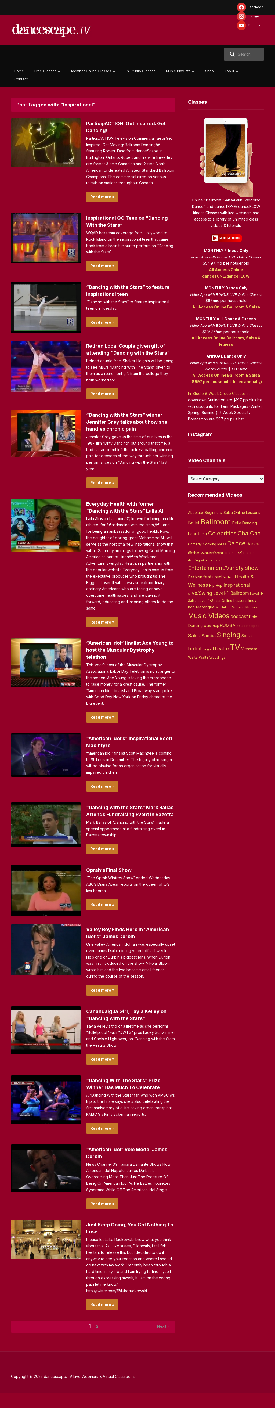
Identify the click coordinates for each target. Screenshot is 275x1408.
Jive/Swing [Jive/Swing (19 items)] (200, 593)
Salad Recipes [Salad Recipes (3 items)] (248, 626)
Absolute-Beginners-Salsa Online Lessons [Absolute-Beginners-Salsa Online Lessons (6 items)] (224, 512)
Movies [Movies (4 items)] (251, 607)
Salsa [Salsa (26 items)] (194, 635)
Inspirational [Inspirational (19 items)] (236, 585)
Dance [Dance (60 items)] (236, 543)
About (229, 71)
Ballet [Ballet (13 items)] (194, 522)
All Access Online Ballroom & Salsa (226, 307)
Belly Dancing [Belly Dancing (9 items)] (244, 522)
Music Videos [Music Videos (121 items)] (208, 616)
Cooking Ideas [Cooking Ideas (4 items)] (214, 544)
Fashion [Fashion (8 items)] (195, 577)
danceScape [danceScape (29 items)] (239, 552)
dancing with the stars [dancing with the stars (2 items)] (204, 560)
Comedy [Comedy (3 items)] (195, 544)
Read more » (102, 197)
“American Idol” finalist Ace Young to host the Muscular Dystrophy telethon (122, 657)
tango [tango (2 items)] (206, 649)
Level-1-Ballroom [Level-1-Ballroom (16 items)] (231, 593)
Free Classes (45, 71)
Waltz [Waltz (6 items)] (203, 657)
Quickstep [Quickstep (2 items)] (211, 626)
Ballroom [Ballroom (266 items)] (216, 521)
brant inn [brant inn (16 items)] (197, 533)
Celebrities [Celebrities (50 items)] (222, 533)
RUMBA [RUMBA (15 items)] (228, 625)
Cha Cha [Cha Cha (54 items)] (249, 533)
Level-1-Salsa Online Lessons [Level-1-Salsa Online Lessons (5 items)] (222, 600)
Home (19, 71)
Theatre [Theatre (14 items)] (220, 648)
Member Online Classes (91, 71)
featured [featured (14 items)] (212, 576)
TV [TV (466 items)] (235, 647)
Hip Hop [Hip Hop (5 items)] (215, 585)
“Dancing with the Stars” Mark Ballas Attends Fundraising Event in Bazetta (129, 821)
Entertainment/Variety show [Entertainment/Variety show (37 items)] (223, 568)
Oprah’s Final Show (111, 884)
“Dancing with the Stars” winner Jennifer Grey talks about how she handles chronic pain (128, 429)
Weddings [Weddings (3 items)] (217, 658)
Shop (209, 71)
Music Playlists (178, 71)
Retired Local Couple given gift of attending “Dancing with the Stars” (130, 353)
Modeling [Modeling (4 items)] (223, 607)
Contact (21, 79)
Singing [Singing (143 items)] (228, 635)
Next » (161, 1341)
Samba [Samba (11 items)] (208, 635)
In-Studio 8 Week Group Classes (217, 393)
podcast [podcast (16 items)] (239, 616)
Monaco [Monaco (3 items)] (238, 607)
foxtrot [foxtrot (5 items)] (228, 577)
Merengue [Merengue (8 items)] (205, 607)
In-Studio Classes (140, 71)
